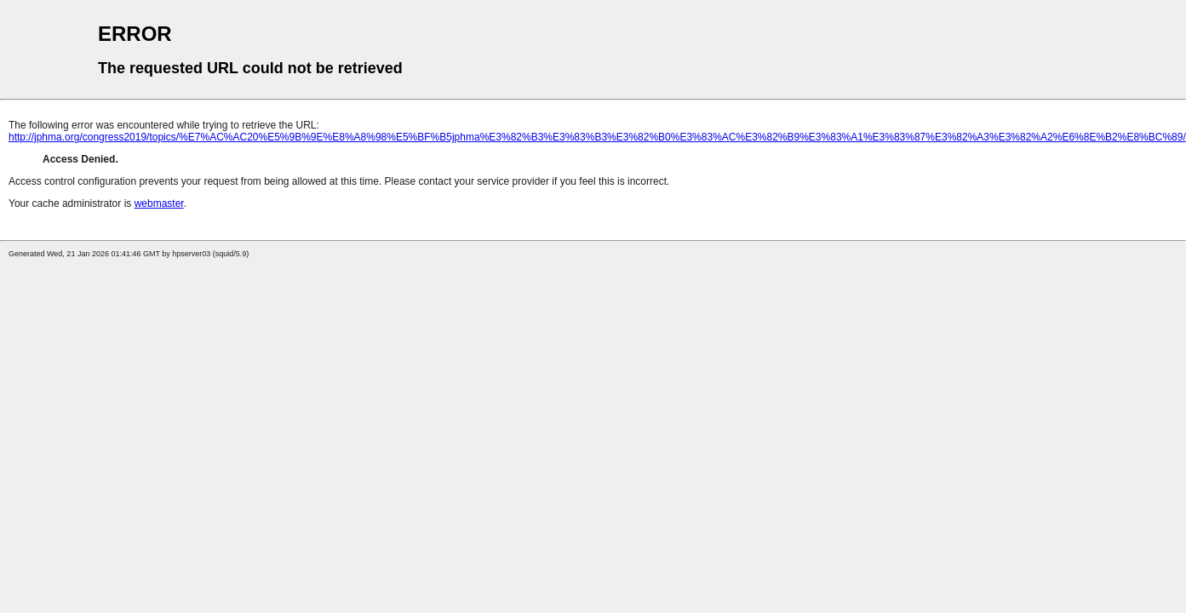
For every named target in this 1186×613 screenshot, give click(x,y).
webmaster (159, 203)
